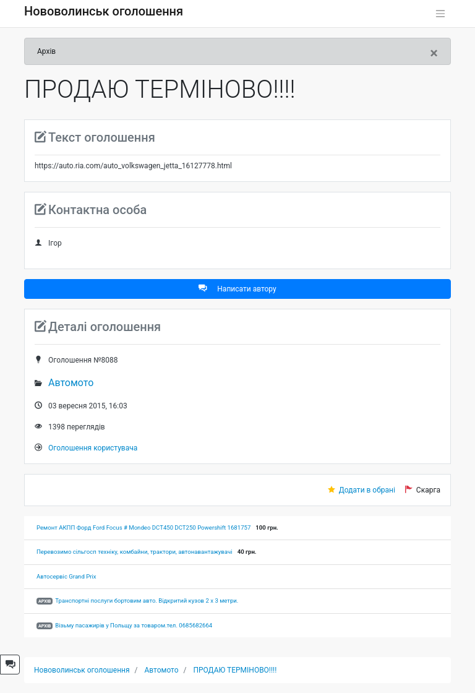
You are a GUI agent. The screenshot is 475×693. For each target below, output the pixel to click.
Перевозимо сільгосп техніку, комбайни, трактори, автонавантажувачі (134, 551)
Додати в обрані (367, 490)
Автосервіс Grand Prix (66, 576)
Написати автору (237, 288)
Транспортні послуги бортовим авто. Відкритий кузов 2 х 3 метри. (146, 600)
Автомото (70, 383)
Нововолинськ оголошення (103, 11)
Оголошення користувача (92, 448)
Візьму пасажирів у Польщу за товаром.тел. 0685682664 (133, 625)
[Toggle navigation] (440, 13)
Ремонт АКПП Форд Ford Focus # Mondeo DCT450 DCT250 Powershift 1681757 (143, 527)
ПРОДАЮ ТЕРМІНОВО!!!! (234, 670)
